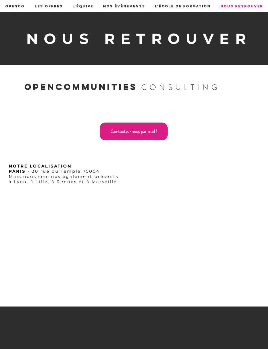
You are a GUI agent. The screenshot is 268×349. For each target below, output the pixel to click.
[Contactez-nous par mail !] (134, 131)
